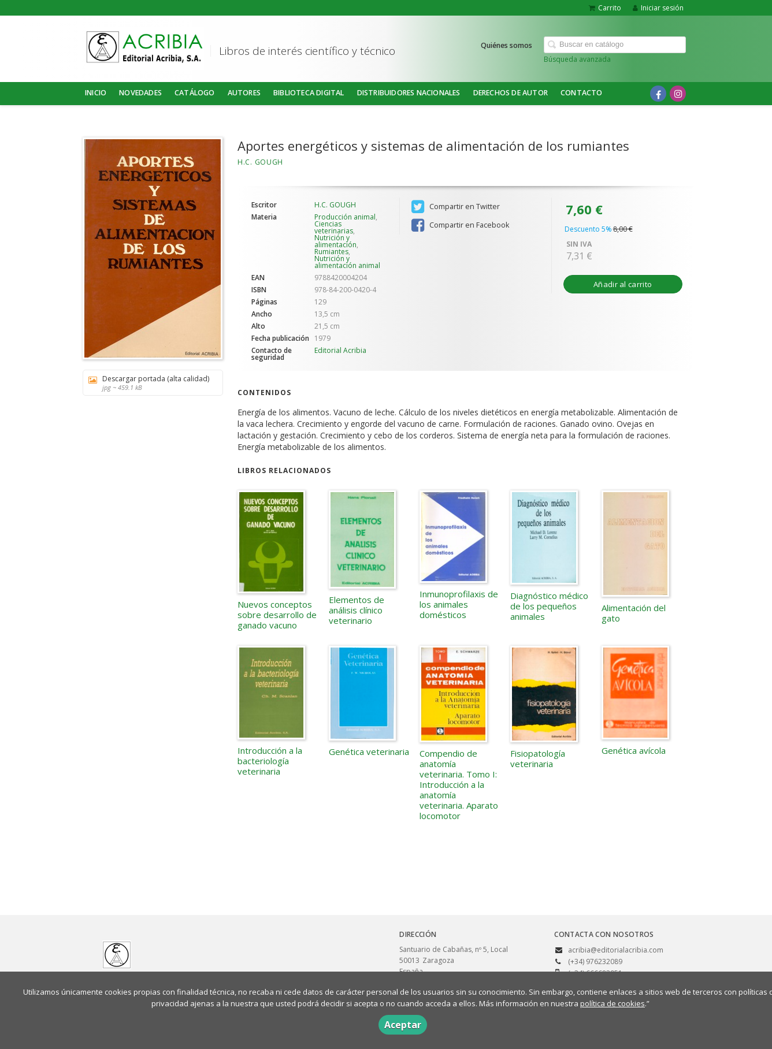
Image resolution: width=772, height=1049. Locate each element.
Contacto (582, 93)
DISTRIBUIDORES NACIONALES (409, 93)
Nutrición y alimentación (335, 241)
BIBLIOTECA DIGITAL (308, 93)
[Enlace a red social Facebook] (658, 93)
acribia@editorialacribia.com (615, 950)
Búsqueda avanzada (577, 59)
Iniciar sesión (658, 8)
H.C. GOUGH (260, 162)
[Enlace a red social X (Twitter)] (638, 93)
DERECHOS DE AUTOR (510, 93)
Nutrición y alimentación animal (347, 262)
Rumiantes (331, 251)
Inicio (95, 93)
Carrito (605, 8)
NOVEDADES (140, 93)
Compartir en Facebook (460, 225)
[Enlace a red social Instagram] (678, 93)
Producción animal (345, 217)
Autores (244, 93)
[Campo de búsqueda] (615, 44)
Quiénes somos (506, 45)
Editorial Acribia (340, 350)
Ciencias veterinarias (333, 227)
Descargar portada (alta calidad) (148, 383)
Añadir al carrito (622, 284)
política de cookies (612, 1003)
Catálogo (195, 93)
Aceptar (402, 1024)
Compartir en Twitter (455, 206)
